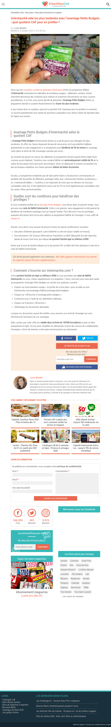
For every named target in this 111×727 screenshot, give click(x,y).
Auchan (64, 560)
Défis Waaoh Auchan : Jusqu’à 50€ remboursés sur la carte (86, 422)
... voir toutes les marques (72, 596)
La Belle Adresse (86, 569)
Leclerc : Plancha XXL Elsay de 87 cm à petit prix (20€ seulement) (25, 448)
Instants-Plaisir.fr (68, 569)
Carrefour (74, 560)
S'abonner (91, 359)
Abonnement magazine (32, 593)
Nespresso (75, 578)
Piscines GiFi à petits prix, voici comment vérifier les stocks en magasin (55, 422)
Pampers (64, 583)
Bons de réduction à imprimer (15, 704)
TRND (86, 587)
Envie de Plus (82, 565)
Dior (71, 565)
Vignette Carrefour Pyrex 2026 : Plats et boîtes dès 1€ (25, 421)
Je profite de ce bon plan (77, 346)
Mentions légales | (79, 725)
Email (14, 479)
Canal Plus (86, 560)
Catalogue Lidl (8, 699)
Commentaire (62, 471)
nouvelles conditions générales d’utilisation (43, 89)
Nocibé (86, 578)
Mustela (64, 578)
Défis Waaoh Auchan (11, 702)
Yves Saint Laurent (82, 592)
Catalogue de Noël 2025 (13, 710)
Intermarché (59, 132)
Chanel (64, 565)
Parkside (75, 583)
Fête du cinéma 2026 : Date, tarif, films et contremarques (61, 716)
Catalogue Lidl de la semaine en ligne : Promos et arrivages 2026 (55, 448)
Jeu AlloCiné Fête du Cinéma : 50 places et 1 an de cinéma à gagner (66, 711)
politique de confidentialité (69, 466)
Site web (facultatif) (21, 487)
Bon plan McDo (9, 707)
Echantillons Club (17, 12)
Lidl (87, 574)
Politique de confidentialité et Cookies (98, 725)
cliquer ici (15, 218)
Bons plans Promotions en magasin (48, 12)
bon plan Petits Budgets (50, 204)
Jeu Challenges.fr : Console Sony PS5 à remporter (58, 701)
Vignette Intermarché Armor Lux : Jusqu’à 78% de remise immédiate (86, 448)
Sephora (64, 587)
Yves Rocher (66, 592)
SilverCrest (75, 587)
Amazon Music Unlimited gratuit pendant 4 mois (57, 706)
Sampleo (86, 583)
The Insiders (77, 574)
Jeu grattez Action (10, 712)
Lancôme (65, 574)
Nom (14, 471)
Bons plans (29, 12)
